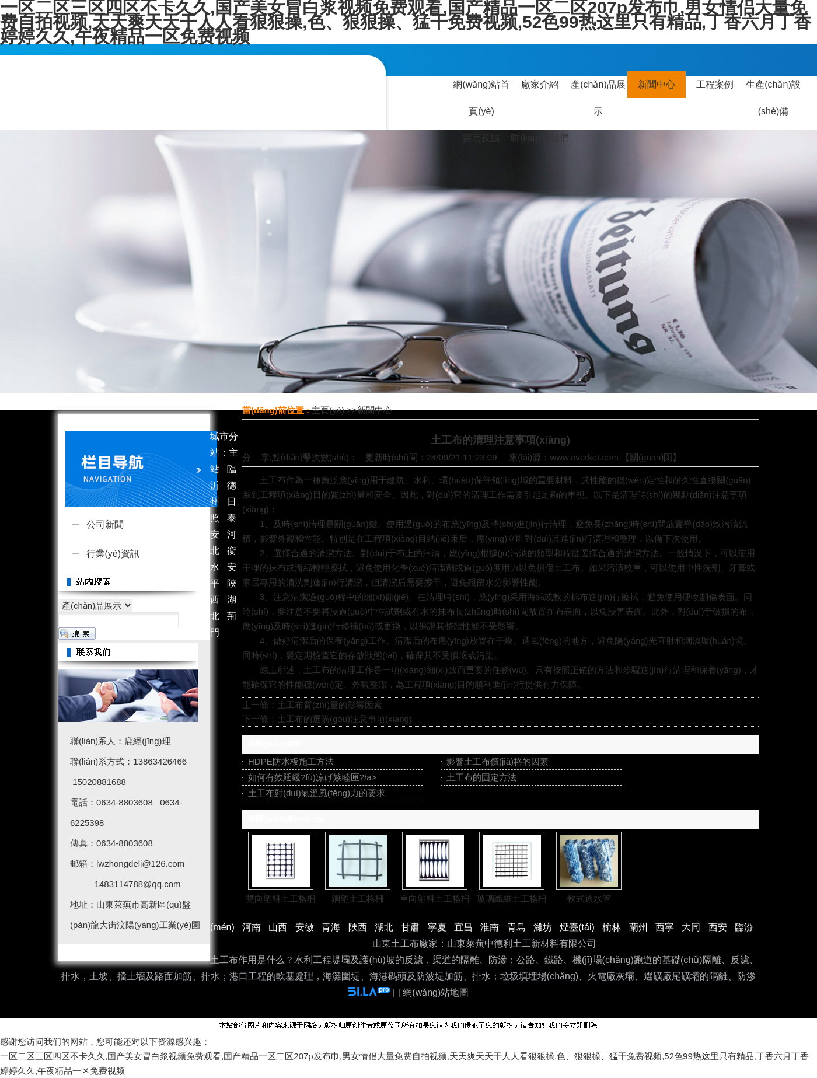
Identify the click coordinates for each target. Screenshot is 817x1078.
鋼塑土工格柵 (357, 898)
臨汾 (744, 927)
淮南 (489, 927)
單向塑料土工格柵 (435, 898)
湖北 (384, 927)
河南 (251, 927)
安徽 (304, 927)
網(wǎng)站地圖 (436, 992)
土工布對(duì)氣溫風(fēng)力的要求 (316, 793)
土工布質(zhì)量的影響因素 (329, 705)
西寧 (664, 927)
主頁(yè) (328, 410)
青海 (331, 927)
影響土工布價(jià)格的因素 (497, 761)
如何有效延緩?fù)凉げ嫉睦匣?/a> (312, 777)
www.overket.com (584, 457)
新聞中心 (374, 410)
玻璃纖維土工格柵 (512, 898)
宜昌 (463, 927)
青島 (516, 927)
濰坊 (542, 927)
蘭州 (638, 927)
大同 (691, 927)
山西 (277, 927)
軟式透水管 (589, 898)
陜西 (357, 927)
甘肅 (410, 927)
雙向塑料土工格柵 (281, 898)
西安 (717, 927)
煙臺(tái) (577, 927)
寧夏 (437, 927)
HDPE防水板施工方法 (291, 761)
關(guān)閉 (651, 457)
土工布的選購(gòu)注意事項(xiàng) (344, 719)
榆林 (611, 927)
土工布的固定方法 (481, 777)
